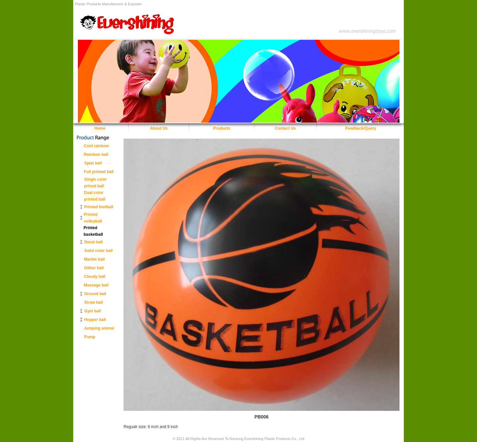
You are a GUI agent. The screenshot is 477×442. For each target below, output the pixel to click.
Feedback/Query (360, 128)
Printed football (98, 207)
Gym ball (92, 311)
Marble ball (94, 259)
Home (99, 128)
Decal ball (93, 242)
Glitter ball (94, 268)
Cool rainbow (96, 146)
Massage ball (96, 285)
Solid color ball (98, 250)
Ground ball (95, 293)
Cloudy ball (95, 276)
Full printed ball (99, 171)
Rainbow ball (96, 154)
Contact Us (285, 128)
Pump (89, 337)
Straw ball (93, 302)
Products (222, 128)
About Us (159, 128)
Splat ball (93, 163)
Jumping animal (99, 328)
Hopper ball (95, 319)
